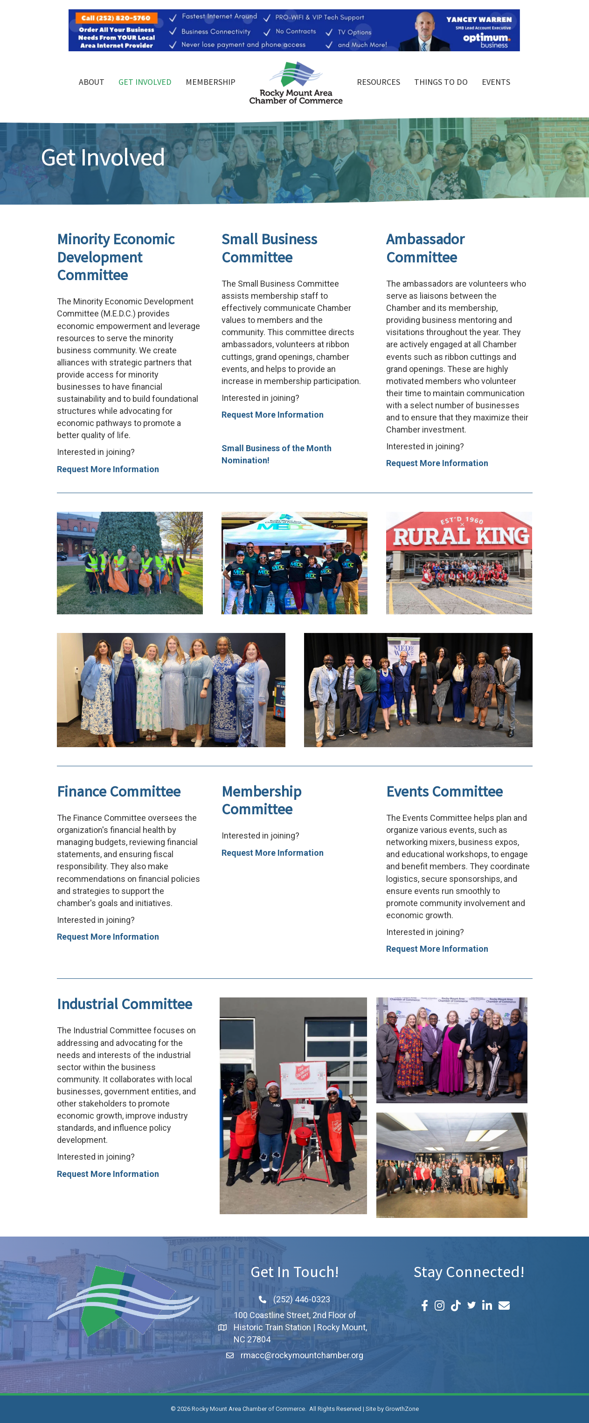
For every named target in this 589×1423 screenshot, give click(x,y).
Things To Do (441, 83)
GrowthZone (402, 1408)
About (91, 83)
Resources (378, 83)
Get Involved (145, 83)
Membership (211, 83)
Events (496, 83)
